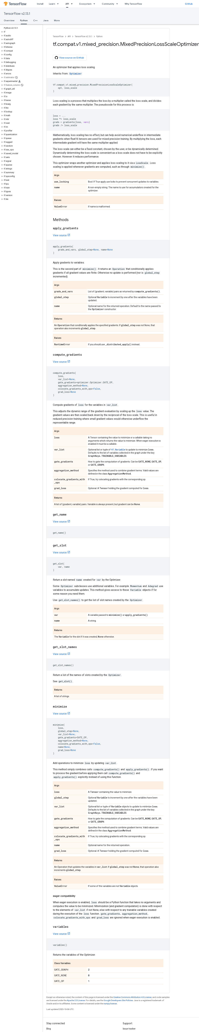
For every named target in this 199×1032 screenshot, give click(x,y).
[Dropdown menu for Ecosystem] (95, 4)
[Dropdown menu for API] (73, 4)
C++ (35, 20)
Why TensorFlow (133, 3)
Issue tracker (129, 1028)
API (69, 36)
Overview (9, 20)
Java (45, 20)
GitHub (189, 3)
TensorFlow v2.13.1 (17, 14)
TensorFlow (58, 36)
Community (108, 3)
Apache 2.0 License (76, 1000)
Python (99, 36)
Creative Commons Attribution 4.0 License (132, 997)
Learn (52, 3)
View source (60, 235)
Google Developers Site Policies (118, 1000)
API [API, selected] (67, 3)
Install (40, 3)
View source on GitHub (69, 57)
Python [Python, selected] (24, 20)
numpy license (110, 1003)
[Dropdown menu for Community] (118, 4)
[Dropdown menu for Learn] (59, 4)
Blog (48, 1028)
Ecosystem (85, 3)
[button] (20, 32)
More (57, 20)
